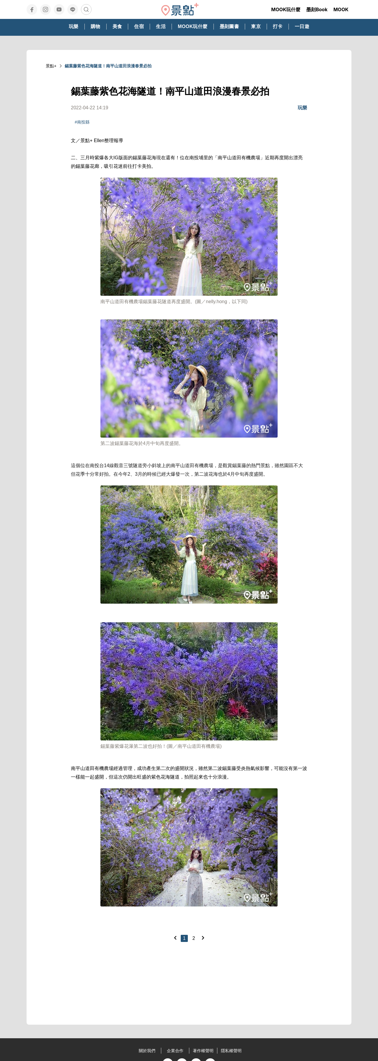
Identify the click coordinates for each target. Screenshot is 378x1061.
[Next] (203, 938)
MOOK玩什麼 (285, 9)
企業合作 (175, 1050)
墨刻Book (317, 9)
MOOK (340, 9)
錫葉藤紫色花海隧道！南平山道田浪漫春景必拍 (108, 66)
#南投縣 (82, 122)
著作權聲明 (203, 1050)
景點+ (51, 66)
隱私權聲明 (231, 1050)
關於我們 (147, 1050)
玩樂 (302, 107)
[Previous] (175, 938)
